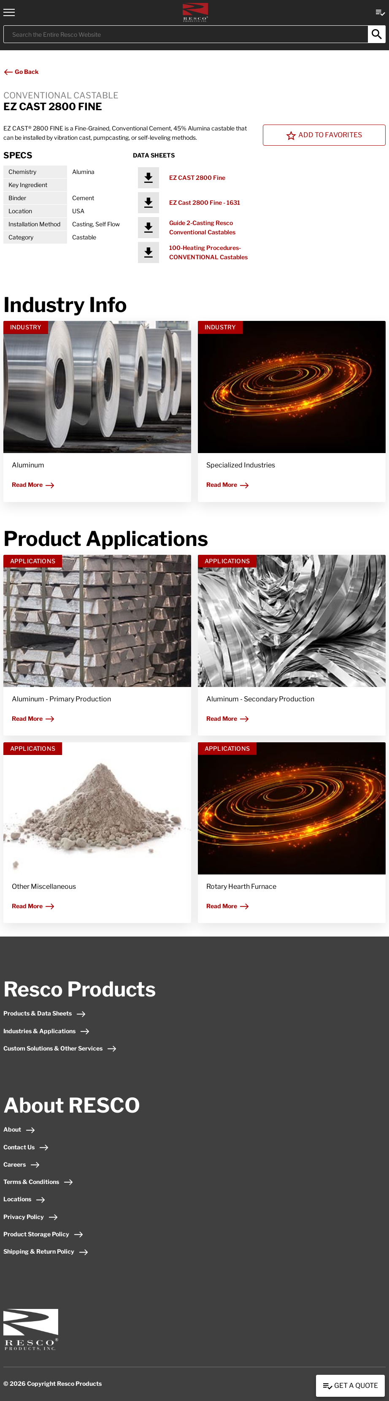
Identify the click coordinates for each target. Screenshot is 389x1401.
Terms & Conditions (38, 1181)
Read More (33, 484)
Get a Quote (350, 1386)
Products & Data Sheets (44, 1013)
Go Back (20, 71)
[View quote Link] (380, 12)
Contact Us (26, 1147)
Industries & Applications (46, 1030)
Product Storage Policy (43, 1234)
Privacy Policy (30, 1216)
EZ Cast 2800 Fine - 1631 (204, 202)
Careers (21, 1164)
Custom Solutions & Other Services (60, 1048)
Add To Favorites (324, 135)
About (19, 1129)
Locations (24, 1199)
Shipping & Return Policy (46, 1251)
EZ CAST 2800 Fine (197, 177)
